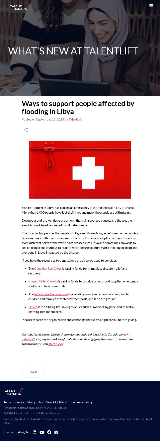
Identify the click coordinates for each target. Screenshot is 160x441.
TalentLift (75, 119)
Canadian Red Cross (48, 268)
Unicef (33, 307)
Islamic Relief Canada (43, 281)
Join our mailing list (16, 432)
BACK (33, 372)
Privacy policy (34, 402)
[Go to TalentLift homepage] (19, 7)
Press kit (50, 402)
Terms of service (13, 402)
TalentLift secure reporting (75, 402)
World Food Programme (51, 294)
